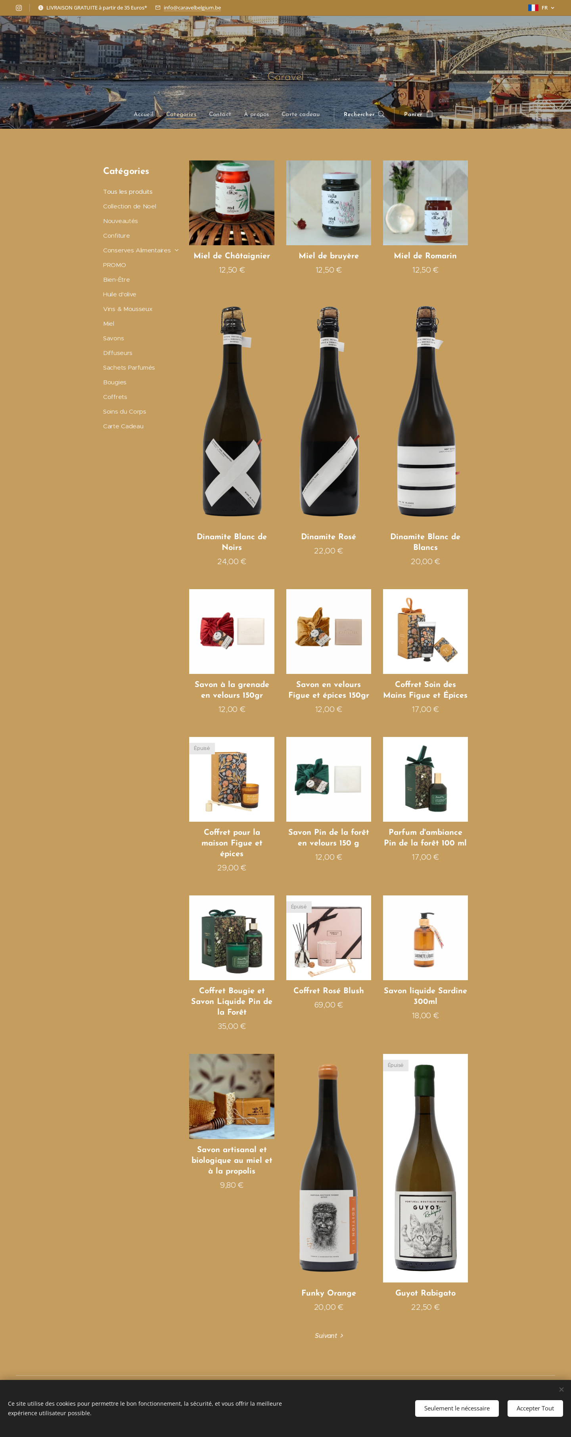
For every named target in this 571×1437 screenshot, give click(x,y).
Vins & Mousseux (128, 309)
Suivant (326, 1336)
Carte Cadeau (123, 425)
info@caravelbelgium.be (192, 7)
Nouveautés (120, 221)
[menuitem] (147, 115)
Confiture (116, 235)
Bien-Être (116, 279)
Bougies (114, 382)
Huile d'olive (119, 294)
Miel (108, 323)
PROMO (114, 265)
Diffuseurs (117, 353)
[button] (363, 115)
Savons (113, 338)
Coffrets (115, 397)
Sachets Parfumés (129, 367)
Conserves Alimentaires (137, 250)
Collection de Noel (129, 206)
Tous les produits (128, 191)
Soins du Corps (124, 411)
